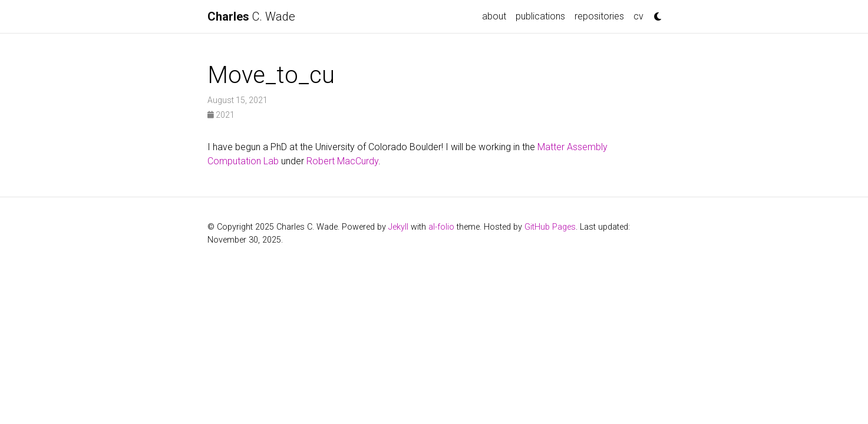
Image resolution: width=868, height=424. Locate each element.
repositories (599, 16)
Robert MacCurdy (342, 161)
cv (638, 16)
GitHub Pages (550, 227)
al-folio (441, 227)
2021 (221, 115)
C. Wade (251, 16)
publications (540, 16)
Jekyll (398, 227)
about (494, 16)
